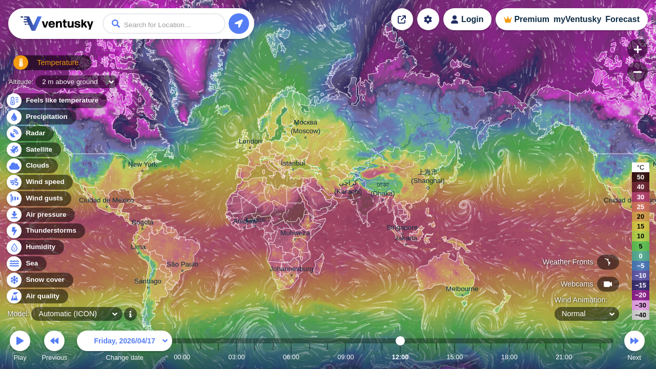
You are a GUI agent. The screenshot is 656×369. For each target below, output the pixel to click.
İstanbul (293, 164)
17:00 (491, 357)
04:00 (255, 357)
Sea (26, 263)
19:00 (527, 357)
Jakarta (406, 239)
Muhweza (295, 234)
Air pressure (40, 215)
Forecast (622, 19)
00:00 (182, 357)
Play (20, 347)
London (250, 142)
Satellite (33, 149)
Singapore (402, 228)
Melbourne (462, 290)
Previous (54, 347)
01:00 (200, 357)
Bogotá (143, 223)
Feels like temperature (56, 100)
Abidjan (244, 222)
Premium (531, 19)
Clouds (31, 165)
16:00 (473, 357)
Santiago (147, 282)
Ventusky (55, 23)
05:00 (273, 357)
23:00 (600, 357)
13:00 (418, 357)
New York (142, 165)
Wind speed (39, 182)
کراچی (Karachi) (348, 188)
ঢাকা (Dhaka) (383, 190)
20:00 (546, 357)
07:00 (309, 357)
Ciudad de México (106, 201)
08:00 (327, 357)
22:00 (582, 357)
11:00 (382, 357)
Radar (30, 133)
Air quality (36, 296)
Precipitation (41, 117)
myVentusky (577, 19)
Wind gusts (38, 198)
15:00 (454, 357)
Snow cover (39, 280)
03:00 (237, 357)
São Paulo (182, 265)
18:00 (509, 357)
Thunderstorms (45, 230)
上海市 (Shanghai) (428, 178)
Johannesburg (291, 270)
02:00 (218, 357)
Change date (124, 347)
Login (472, 19)
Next (634, 347)
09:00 (345, 357)
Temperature (40, 66)
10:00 (364, 357)
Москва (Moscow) (305, 127)
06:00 (291, 357)
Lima (138, 248)
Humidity (34, 247)
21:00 (564, 357)
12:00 (400, 357)
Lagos (255, 221)
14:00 (436, 357)
